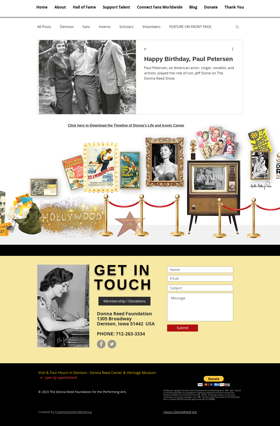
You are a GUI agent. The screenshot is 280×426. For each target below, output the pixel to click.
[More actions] (234, 49)
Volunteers (151, 26)
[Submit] (182, 328)
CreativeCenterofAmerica (73, 412)
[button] (60, 7)
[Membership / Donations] (124, 301)
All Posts (44, 26)
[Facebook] (101, 344)
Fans (86, 26)
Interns (105, 26)
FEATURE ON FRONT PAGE (190, 26)
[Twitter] (112, 344)
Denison (67, 26)
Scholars (126, 26)
